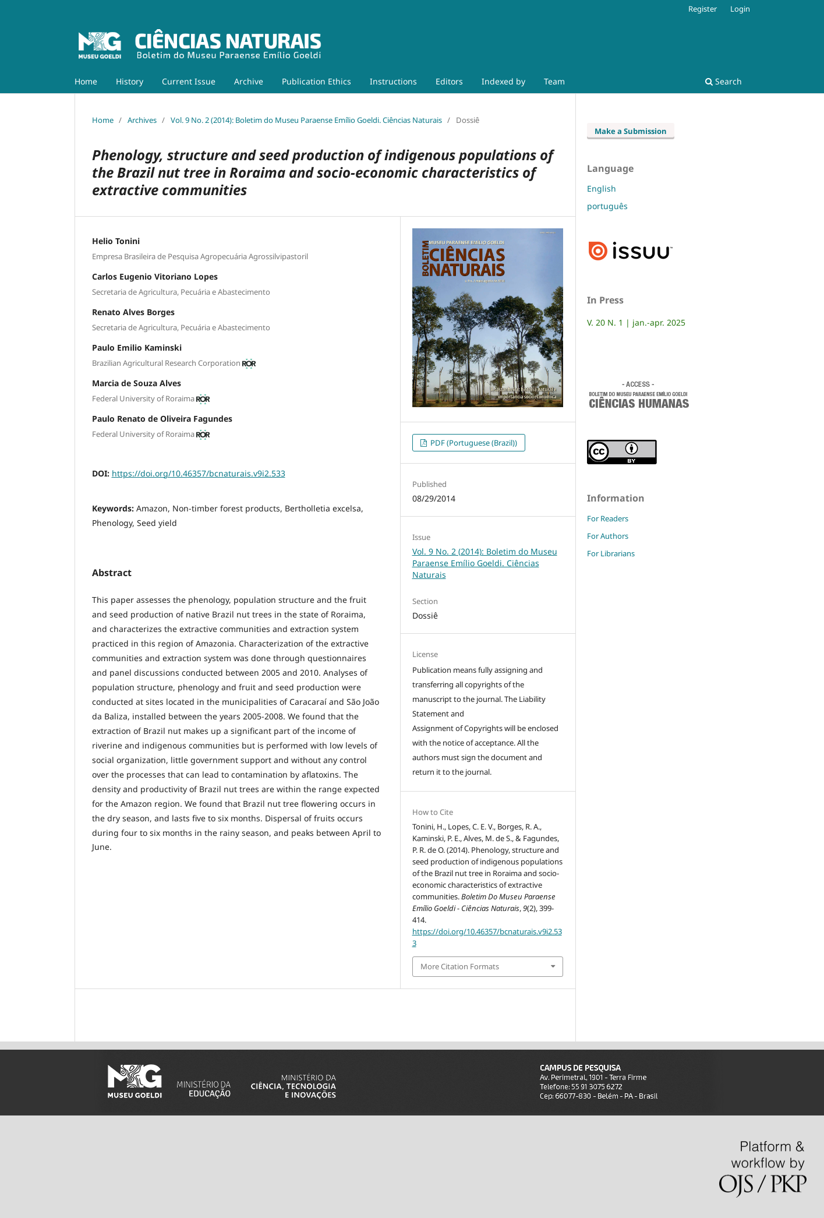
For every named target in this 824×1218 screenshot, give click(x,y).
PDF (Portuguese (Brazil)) (473, 442)
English (601, 188)
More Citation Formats (459, 966)
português (607, 205)
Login (740, 8)
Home (86, 81)
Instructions (393, 81)
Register (702, 8)
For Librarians (611, 553)
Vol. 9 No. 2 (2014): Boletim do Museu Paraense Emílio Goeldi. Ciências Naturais (306, 120)
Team (554, 81)
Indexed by (503, 81)
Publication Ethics (316, 81)
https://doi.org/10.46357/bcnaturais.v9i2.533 (198, 473)
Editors (449, 81)
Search (723, 81)
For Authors (607, 536)
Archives (142, 120)
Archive (248, 81)
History (129, 81)
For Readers (607, 518)
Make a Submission (631, 131)
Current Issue (188, 81)
